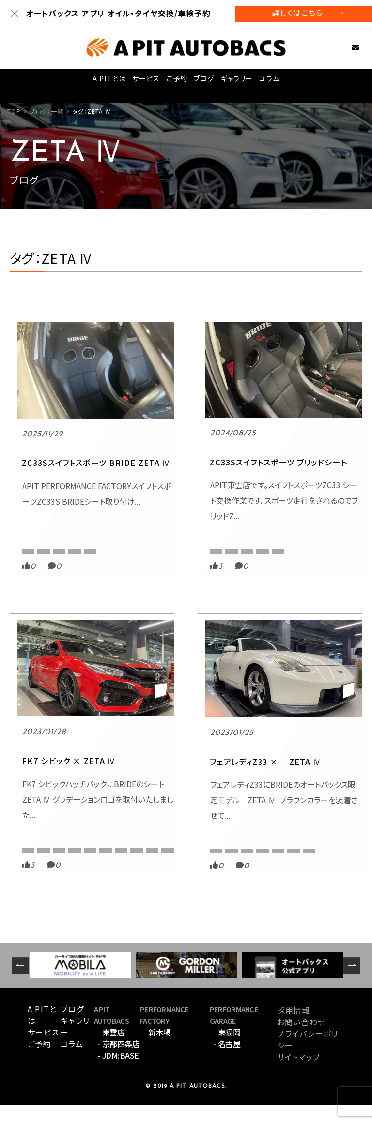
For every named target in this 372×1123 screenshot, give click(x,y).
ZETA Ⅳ (95, 529)
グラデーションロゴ (322, 529)
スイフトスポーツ (45, 543)
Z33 (108, 825)
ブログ (203, 81)
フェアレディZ (41, 866)
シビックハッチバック (323, 543)
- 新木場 (157, 1050)
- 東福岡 (227, 1050)
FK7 (347, 515)
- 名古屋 (227, 1061)
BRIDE (32, 529)
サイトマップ (299, 1074)
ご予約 (175, 81)
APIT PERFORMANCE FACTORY (64, 515)
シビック (274, 543)
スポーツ (275, 498)
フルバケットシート (286, 571)
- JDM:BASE (118, 1073)
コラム (270, 81)
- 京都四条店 (119, 1061)
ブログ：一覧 (47, 111)
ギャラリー (237, 81)
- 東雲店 (111, 1050)
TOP (13, 111)
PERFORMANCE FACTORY (71, 498)
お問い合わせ (344, 47)
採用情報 (293, 1028)
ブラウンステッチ (91, 866)
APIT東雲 (156, 515)
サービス (143, 81)
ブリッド (273, 557)
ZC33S (63, 529)
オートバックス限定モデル (55, 852)
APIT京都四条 (281, 515)
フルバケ (307, 557)
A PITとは (107, 81)
